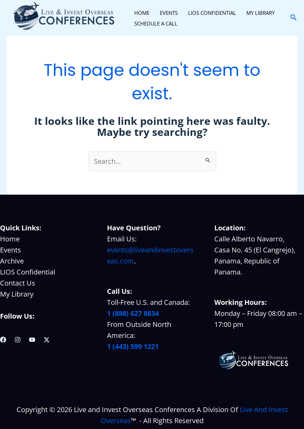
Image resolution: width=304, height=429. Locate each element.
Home (10, 238)
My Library (16, 294)
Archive (12, 261)
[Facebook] (3, 340)
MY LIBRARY (260, 12)
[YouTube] (32, 340)
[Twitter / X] (46, 340)
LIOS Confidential (27, 272)
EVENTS (169, 12)
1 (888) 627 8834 (133, 313)
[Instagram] (17, 340)
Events (10, 250)
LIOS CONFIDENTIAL (212, 12)
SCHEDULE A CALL (155, 23)
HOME (141, 12)
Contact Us (17, 283)
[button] (293, 18)
